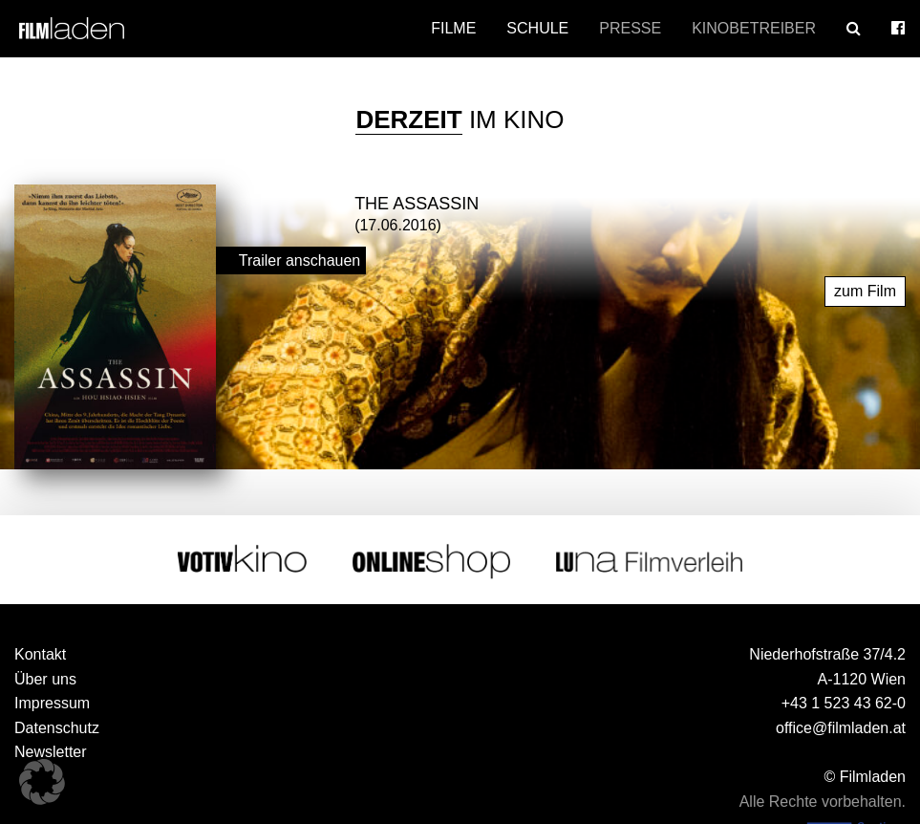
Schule (537, 28)
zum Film (865, 291)
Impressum (52, 703)
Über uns (45, 679)
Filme (453, 28)
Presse (630, 28)
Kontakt (40, 654)
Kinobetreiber (754, 28)
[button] (42, 782)
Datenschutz (56, 728)
